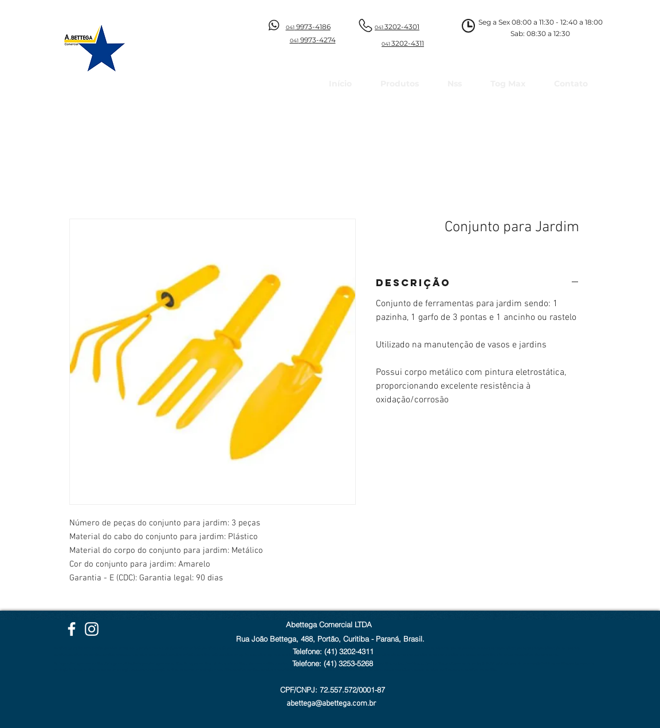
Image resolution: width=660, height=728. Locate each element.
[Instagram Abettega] (91, 629)
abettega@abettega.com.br (331, 704)
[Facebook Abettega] (71, 629)
